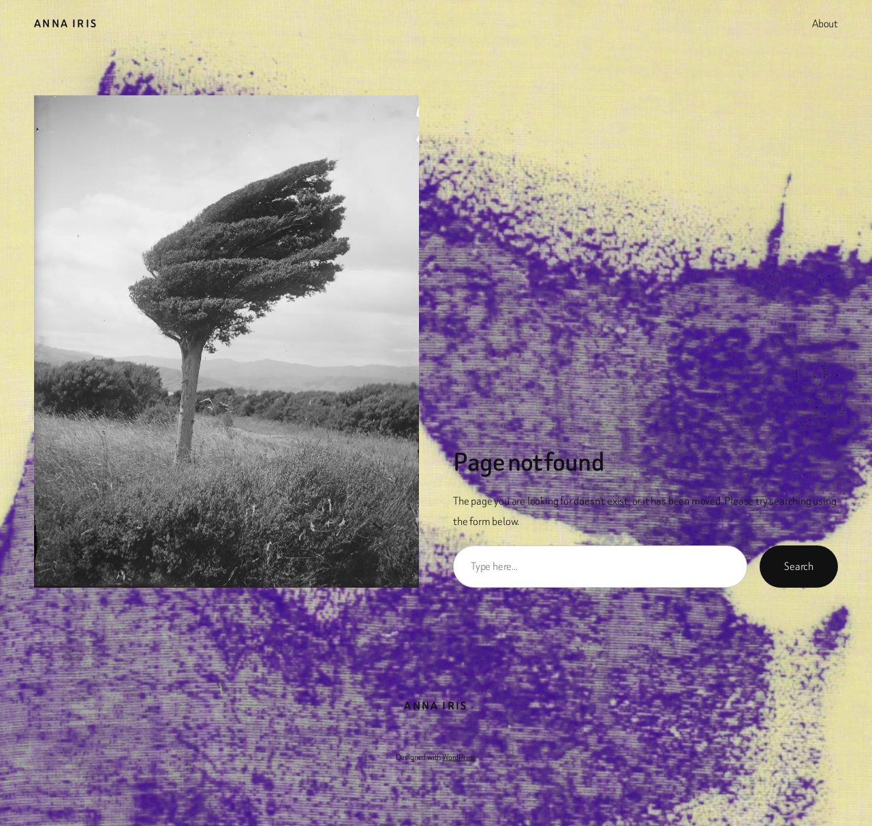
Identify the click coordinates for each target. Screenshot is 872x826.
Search (798, 566)
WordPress (459, 757)
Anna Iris (66, 23)
